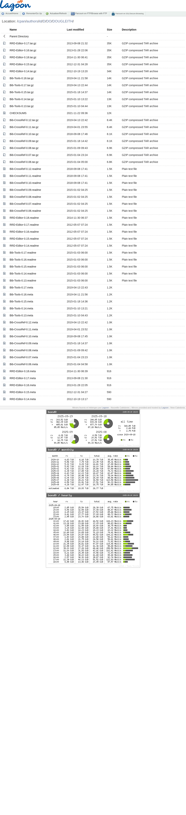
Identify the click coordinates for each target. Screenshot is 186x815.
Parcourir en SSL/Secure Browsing (129, 13)
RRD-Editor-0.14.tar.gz (23, 71)
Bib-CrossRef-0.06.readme (25, 210)
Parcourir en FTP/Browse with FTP (91, 13)
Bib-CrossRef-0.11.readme (25, 175)
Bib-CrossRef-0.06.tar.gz (24, 161)
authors (32, 21)
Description (129, 29)
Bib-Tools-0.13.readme (23, 280)
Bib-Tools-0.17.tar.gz (22, 85)
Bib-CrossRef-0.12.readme (25, 168)
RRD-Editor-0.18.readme (24, 217)
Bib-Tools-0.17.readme (23, 252)
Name (13, 29)
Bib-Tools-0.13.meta (21, 315)
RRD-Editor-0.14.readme (24, 245)
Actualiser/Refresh (58, 13)
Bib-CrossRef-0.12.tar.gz (24, 120)
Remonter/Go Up (34, 13)
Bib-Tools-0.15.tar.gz (22, 92)
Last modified (75, 29)
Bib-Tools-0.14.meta (21, 308)
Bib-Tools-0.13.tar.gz (22, 106)
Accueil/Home (11, 13)
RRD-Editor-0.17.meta (23, 378)
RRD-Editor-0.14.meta (23, 399)
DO (48, 21)
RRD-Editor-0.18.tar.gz (23, 57)
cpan (21, 21)
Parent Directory (19, 36)
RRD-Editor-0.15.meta (23, 392)
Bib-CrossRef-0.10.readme (25, 182)
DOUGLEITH (62, 21)
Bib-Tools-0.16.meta (21, 294)
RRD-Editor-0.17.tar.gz (23, 43)
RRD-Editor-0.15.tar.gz (23, 64)
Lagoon (105, 407)
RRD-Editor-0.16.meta (23, 385)
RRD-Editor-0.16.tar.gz (23, 50)
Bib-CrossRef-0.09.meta (24, 343)
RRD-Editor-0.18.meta (23, 371)
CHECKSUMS (18, 113)
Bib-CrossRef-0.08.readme (25, 196)
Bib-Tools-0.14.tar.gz (22, 99)
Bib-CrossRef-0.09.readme (25, 189)
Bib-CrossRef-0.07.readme (25, 203)
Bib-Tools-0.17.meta (21, 287)
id (40, 21)
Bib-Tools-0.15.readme (23, 266)
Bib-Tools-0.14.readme (23, 273)
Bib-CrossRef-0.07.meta (24, 357)
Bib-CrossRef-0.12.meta (24, 322)
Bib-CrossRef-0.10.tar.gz (24, 134)
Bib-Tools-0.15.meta (21, 301)
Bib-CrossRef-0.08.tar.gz (24, 148)
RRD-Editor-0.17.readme (24, 224)
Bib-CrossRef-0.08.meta (24, 350)
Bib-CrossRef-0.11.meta (24, 329)
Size (109, 29)
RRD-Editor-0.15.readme (24, 238)
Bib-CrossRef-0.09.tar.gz (24, 141)
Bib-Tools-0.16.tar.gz (22, 78)
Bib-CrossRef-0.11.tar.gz (24, 127)
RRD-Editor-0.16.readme (24, 231)
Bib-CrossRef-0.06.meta (24, 364)
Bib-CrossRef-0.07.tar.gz (24, 154)
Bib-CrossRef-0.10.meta (24, 336)
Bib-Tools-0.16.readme (23, 259)
